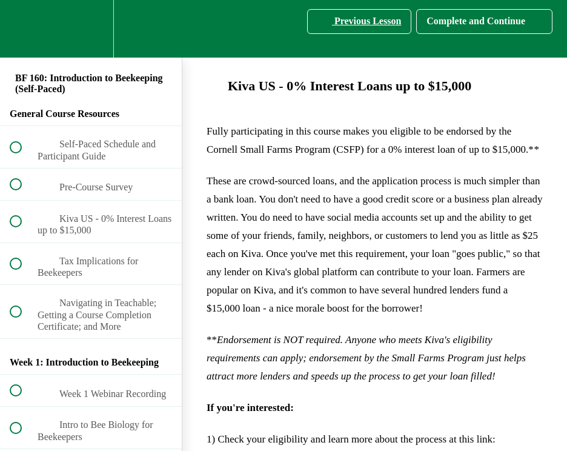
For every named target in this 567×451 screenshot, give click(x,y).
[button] (22, 29)
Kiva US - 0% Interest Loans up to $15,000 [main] (339, 85)
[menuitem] (90, 29)
